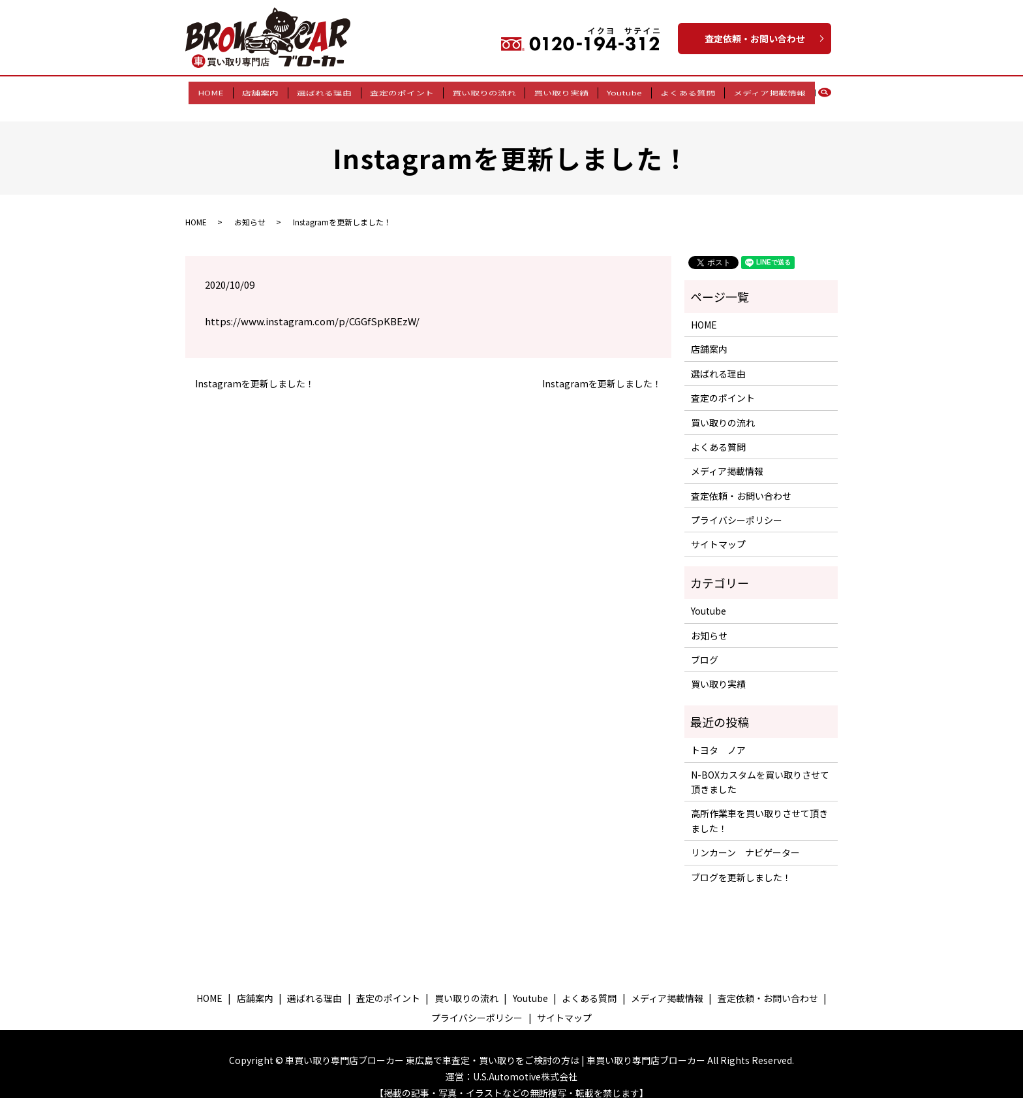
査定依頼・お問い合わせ (755, 38)
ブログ (704, 647)
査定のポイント (405, 90)
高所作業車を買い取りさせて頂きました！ (759, 808)
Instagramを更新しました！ (254, 371)
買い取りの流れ (484, 90)
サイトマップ (718, 531)
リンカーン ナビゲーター (745, 840)
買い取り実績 (557, 90)
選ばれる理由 (331, 90)
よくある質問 (677, 90)
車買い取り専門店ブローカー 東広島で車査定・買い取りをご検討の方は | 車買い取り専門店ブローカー (495, 1047)
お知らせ (250, 208)
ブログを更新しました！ (741, 864)
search (814, 91)
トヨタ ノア (718, 737)
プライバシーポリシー (736, 507)
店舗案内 (270, 90)
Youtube (617, 90)
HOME (225, 90)
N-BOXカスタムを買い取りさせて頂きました (760, 769)
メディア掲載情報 (755, 90)
